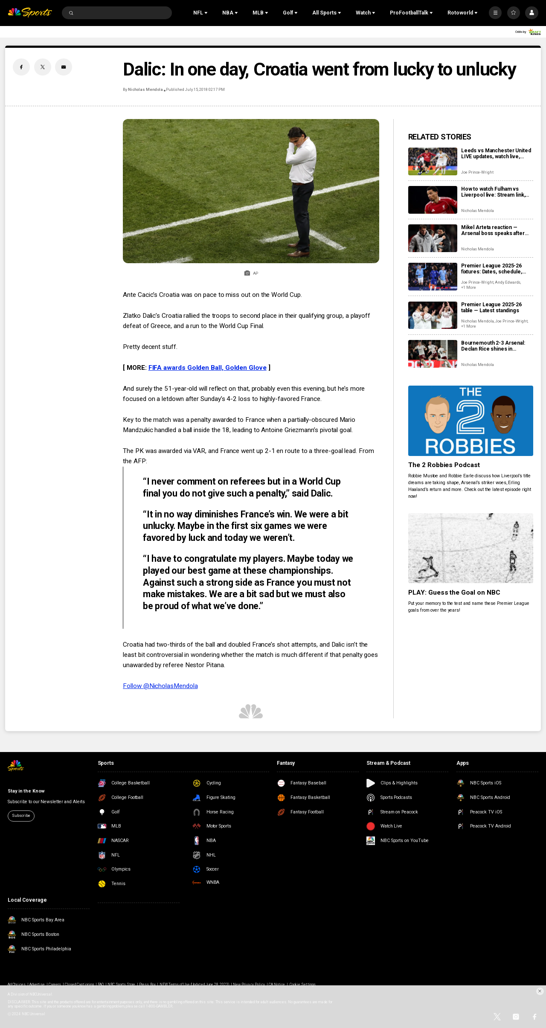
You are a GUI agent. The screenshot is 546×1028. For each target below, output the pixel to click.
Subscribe (21, 815)
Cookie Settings (303, 984)
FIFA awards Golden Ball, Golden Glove (207, 368)
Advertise (37, 984)
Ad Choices (16, 984)
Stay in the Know (26, 791)
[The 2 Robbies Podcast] (470, 421)
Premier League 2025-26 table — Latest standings (491, 308)
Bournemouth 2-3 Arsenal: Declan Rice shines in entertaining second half (493, 346)
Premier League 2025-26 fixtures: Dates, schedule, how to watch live (491, 269)
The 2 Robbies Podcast (444, 465)
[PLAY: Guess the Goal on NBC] (470, 548)
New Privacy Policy (249, 984)
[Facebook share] (21, 67)
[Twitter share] (42, 67)
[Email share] (63, 67)
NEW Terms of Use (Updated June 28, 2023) (194, 984)
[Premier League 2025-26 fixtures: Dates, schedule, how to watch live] (432, 276)
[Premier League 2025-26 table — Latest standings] (432, 315)
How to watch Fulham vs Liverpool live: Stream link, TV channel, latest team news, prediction (496, 192)
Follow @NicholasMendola (160, 686)
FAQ (101, 984)
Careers (55, 984)
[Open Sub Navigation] (206, 13)
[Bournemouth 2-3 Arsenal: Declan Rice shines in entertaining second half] (432, 354)
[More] (495, 12)
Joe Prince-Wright (477, 172)
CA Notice (277, 984)
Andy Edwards (507, 282)
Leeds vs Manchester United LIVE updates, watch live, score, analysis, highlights (496, 154)
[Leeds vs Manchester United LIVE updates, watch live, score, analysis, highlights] (432, 161)
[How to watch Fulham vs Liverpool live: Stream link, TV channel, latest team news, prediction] (432, 200)
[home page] (30, 13)
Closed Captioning (79, 984)
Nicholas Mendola (145, 89)
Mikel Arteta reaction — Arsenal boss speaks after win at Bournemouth (493, 230)
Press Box (147, 984)
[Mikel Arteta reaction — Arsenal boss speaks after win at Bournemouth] (432, 238)
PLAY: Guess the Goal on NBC (454, 592)
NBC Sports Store (121, 984)
